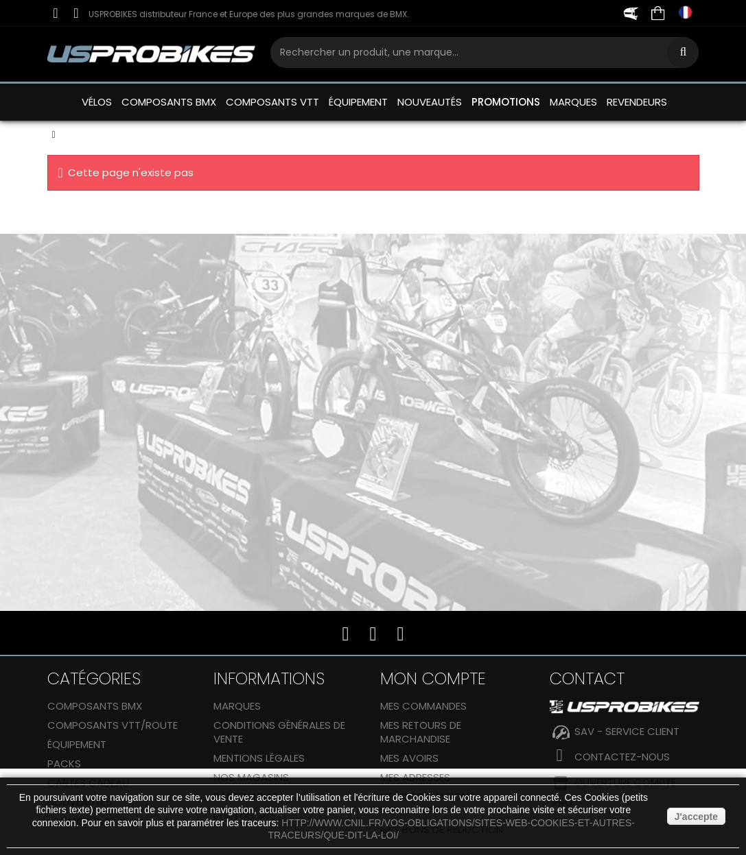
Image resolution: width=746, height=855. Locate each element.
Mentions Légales (259, 758)
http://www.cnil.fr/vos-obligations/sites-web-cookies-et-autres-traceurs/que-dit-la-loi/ (451, 829)
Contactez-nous (622, 756)
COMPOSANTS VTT (272, 102)
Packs (64, 763)
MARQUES (573, 102)
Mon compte (433, 678)
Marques (237, 706)
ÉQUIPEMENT (358, 102)
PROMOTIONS (505, 102)
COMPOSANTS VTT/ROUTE (112, 725)
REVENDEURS (637, 102)
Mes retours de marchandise (420, 732)
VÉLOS (97, 102)
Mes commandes (423, 706)
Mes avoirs (409, 758)
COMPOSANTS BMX (168, 102)
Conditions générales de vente (279, 732)
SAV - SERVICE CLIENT (626, 731)
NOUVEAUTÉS (429, 102)
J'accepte (696, 816)
